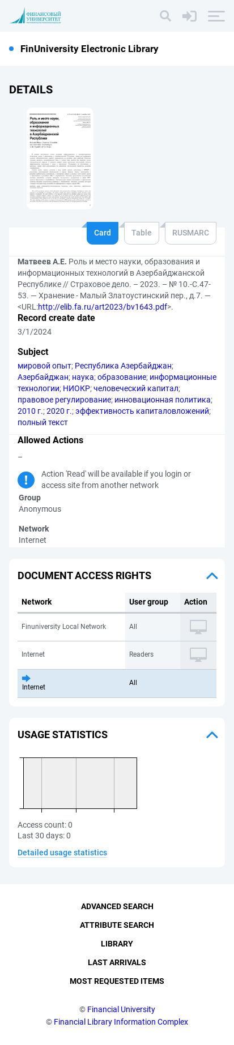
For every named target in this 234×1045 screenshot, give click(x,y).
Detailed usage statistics (62, 852)
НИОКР (76, 388)
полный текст (43, 422)
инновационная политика (162, 399)
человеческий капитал (135, 388)
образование (121, 377)
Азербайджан (43, 377)
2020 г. (59, 411)
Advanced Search (117, 906)
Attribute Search (117, 925)
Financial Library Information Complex (121, 1021)
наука (83, 377)
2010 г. (30, 411)
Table (141, 232)
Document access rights (84, 575)
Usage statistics (63, 734)
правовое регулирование (64, 399)
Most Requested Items (117, 981)
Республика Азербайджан (123, 365)
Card (102, 232)
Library (117, 943)
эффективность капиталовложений (142, 411)
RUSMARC (190, 232)
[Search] (165, 16)
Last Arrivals (117, 962)
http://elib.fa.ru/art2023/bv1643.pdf (102, 306)
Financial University (121, 1009)
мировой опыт (44, 365)
